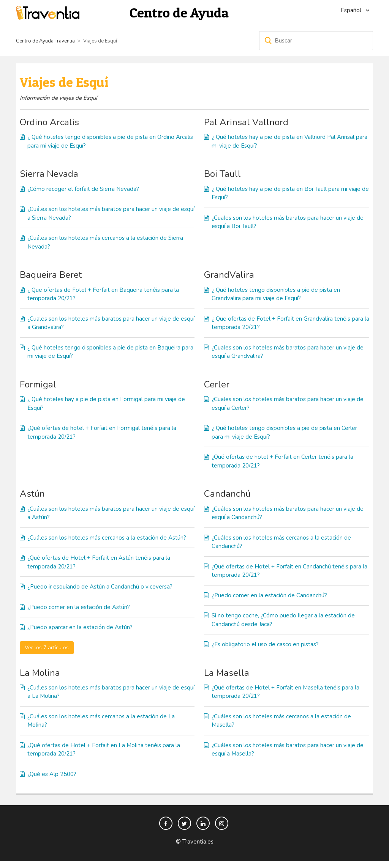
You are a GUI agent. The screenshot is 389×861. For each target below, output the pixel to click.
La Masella (226, 673)
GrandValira (229, 275)
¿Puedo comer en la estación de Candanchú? (269, 595)
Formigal (38, 384)
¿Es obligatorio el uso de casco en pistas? (265, 644)
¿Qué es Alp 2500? (51, 774)
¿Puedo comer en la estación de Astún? (78, 607)
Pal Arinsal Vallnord (246, 122)
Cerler (216, 384)
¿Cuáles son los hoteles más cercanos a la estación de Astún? (106, 537)
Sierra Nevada (49, 174)
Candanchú (227, 494)
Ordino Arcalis (49, 122)
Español (352, 10)
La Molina (40, 673)
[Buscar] (316, 40)
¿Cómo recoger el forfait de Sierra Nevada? (83, 189)
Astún (32, 494)
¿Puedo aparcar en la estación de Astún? (80, 627)
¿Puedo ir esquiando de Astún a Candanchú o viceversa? (99, 586)
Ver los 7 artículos (47, 647)
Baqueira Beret (51, 275)
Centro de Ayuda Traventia (45, 41)
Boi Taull (222, 174)
